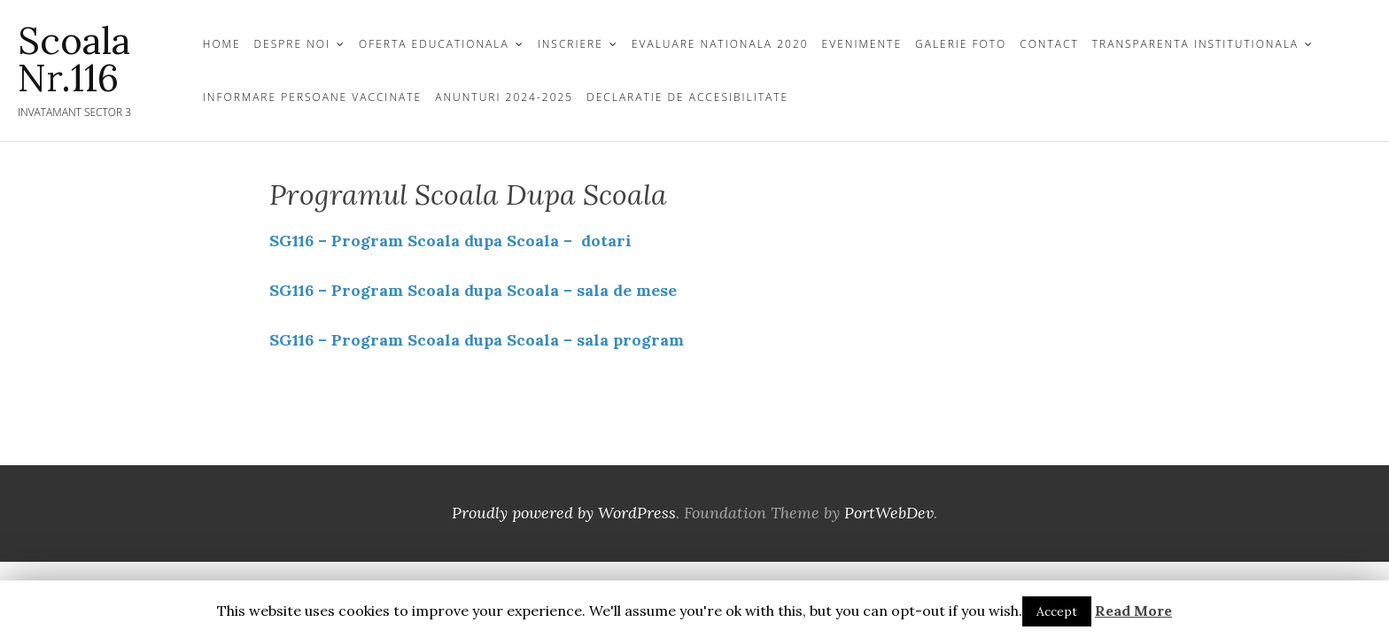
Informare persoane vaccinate (312, 97)
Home (222, 43)
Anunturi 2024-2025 (504, 97)
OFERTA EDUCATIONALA (434, 43)
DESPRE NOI (292, 43)
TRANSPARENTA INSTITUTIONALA (1195, 43)
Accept (1056, 611)
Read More (1133, 610)
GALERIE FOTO (960, 43)
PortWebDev (889, 512)
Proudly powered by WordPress (564, 512)
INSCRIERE (570, 43)
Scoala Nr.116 (74, 59)
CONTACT (1049, 43)
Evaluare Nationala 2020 (720, 43)
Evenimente (862, 43)
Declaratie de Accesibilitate (687, 97)
